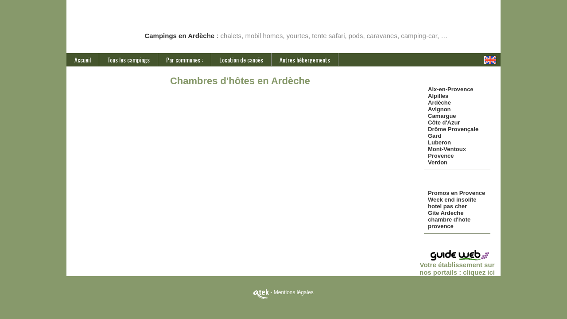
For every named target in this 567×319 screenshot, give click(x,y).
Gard (434, 135)
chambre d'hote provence (449, 223)
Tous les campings (128, 59)
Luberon (439, 142)
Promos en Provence (456, 193)
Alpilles (438, 96)
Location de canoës (241, 59)
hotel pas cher (447, 206)
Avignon (439, 109)
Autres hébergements (305, 59)
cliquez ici (479, 272)
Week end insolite (452, 199)
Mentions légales (294, 292)
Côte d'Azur (444, 122)
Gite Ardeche (445, 213)
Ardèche (439, 102)
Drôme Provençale (453, 129)
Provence (441, 155)
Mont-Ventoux (447, 149)
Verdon (437, 162)
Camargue (442, 116)
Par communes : (184, 59)
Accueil (82, 59)
